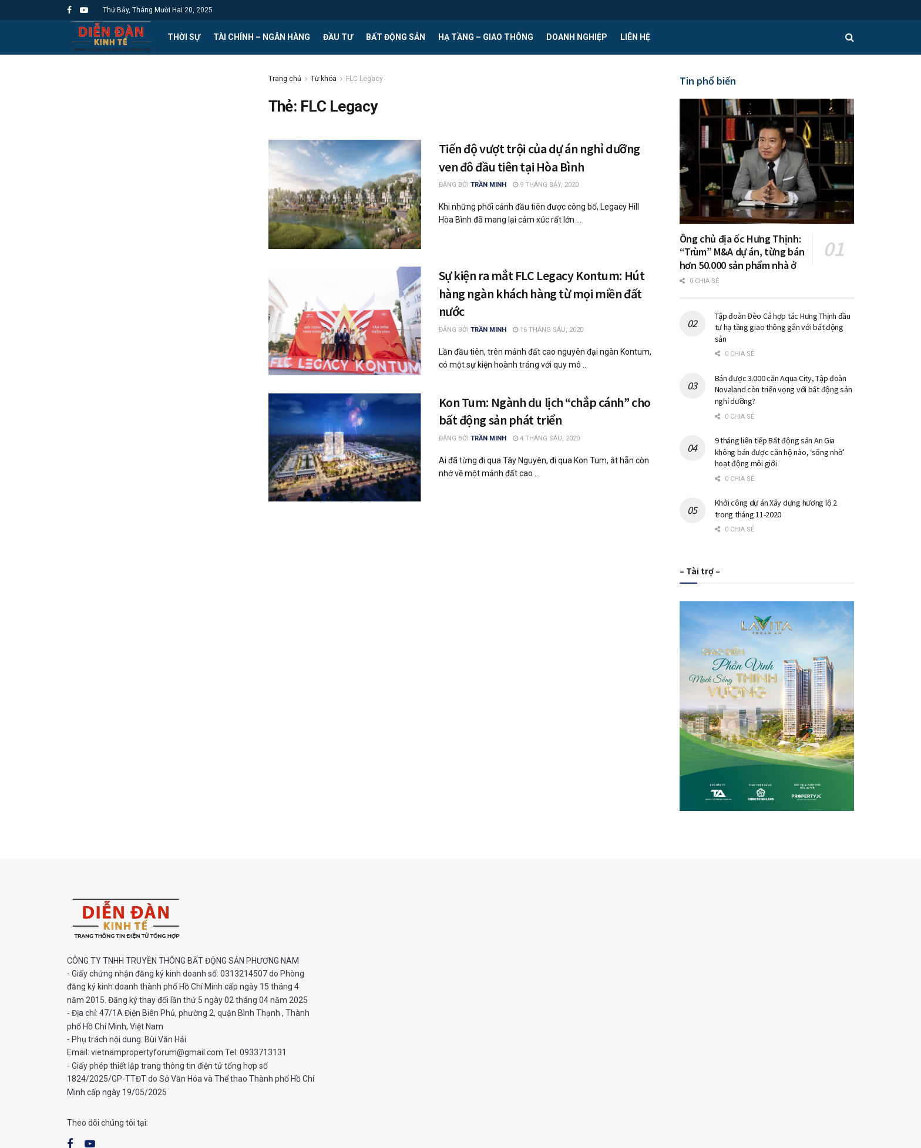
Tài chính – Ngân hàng (261, 37)
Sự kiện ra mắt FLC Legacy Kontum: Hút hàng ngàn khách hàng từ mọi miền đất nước (542, 293)
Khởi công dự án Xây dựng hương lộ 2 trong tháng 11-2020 (776, 508)
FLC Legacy (364, 79)
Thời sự (183, 37)
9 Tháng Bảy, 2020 (546, 184)
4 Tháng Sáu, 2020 (546, 438)
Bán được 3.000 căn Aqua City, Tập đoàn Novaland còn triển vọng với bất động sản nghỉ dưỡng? (783, 389)
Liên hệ (635, 37)
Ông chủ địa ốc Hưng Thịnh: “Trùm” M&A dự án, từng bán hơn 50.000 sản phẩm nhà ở (742, 252)
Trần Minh (488, 184)
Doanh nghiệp (576, 37)
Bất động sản (395, 37)
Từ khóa (324, 79)
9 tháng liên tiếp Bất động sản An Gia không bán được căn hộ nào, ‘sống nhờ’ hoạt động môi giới (780, 452)
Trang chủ (284, 79)
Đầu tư (338, 37)
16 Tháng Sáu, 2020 (548, 330)
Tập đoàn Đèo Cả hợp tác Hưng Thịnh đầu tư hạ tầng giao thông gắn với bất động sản (783, 327)
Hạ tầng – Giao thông (485, 37)
